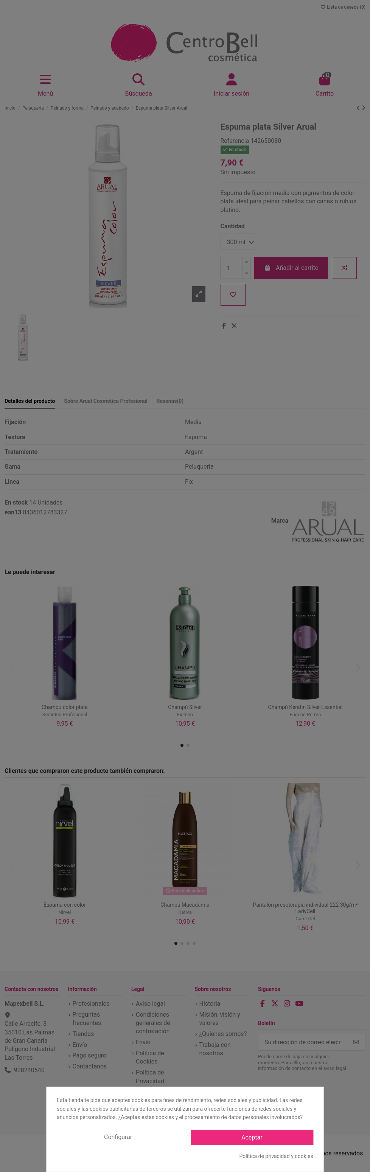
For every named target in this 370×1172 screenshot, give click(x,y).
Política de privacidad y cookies (276, 1156)
